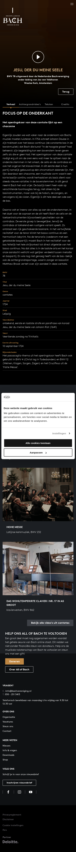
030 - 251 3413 (11, 694)
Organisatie (9, 717)
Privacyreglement (12, 814)
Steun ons (8, 726)
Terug (65, 91)
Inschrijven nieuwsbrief (19, 782)
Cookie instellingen (13, 825)
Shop (5, 759)
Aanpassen (38, 452)
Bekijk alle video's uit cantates (50, 622)
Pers (5, 830)
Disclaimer (8, 819)
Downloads (8, 755)
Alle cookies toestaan (38, 443)
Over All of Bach (19, 669)
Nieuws (6, 745)
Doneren (14, 661)
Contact (7, 731)
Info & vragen (10, 750)
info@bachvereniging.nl (17, 690)
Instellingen (59, 433)
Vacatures (8, 721)
